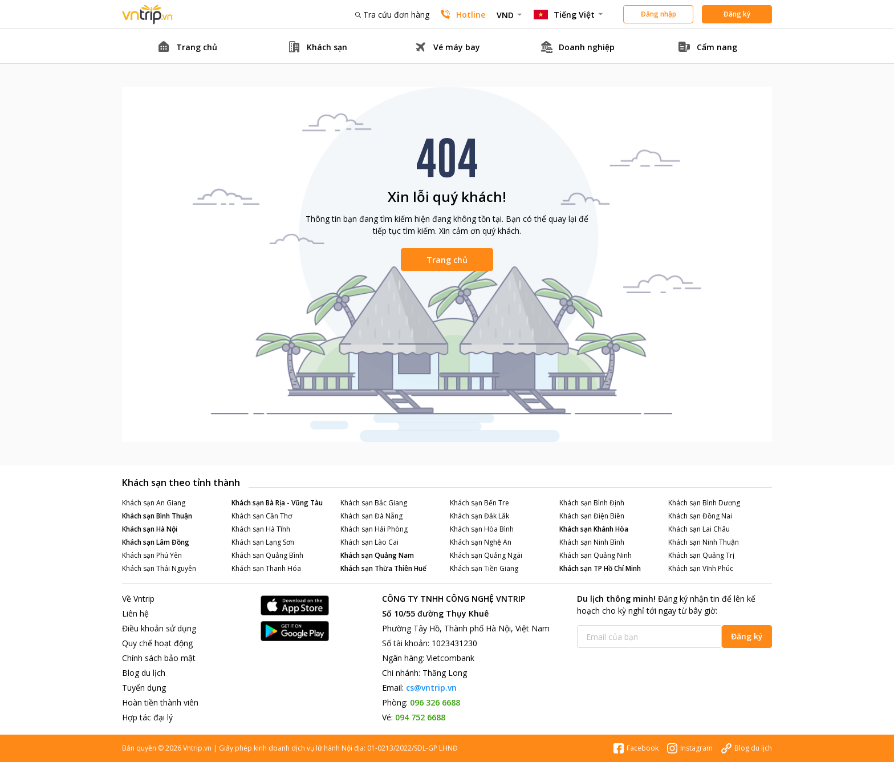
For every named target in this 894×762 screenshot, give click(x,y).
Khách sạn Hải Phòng (374, 529)
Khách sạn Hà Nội (149, 529)
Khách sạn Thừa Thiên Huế (383, 568)
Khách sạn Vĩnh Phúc (700, 568)
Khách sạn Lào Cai (369, 542)
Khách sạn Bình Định (591, 503)
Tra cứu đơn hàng (392, 14)
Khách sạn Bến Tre (479, 503)
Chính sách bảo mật (159, 657)
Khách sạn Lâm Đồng (155, 542)
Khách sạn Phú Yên (152, 555)
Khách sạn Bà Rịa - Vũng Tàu (277, 503)
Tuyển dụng (144, 687)
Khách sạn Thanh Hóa (266, 568)
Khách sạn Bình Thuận (157, 516)
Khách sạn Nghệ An (480, 542)
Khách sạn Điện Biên (591, 516)
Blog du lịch (143, 672)
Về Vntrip (138, 598)
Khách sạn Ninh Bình (591, 542)
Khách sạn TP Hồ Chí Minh (600, 568)
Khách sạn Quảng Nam (377, 555)
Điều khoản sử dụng (159, 628)
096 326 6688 (435, 702)
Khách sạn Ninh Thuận (703, 542)
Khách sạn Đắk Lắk (479, 516)
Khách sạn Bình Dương (704, 503)
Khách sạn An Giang (153, 503)
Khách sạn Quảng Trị (701, 555)
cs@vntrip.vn (431, 687)
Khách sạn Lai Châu (699, 529)
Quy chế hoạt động (157, 643)
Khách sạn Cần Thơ (261, 516)
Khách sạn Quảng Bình (267, 555)
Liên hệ (135, 613)
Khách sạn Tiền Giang (484, 568)
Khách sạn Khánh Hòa (593, 529)
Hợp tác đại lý (147, 717)
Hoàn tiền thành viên (160, 702)
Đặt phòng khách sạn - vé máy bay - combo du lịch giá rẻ (147, 14)
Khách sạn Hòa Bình (482, 529)
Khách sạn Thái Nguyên (159, 568)
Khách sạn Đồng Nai (700, 516)
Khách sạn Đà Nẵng (371, 516)
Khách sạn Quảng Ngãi (486, 555)
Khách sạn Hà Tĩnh (260, 529)
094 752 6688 (420, 717)
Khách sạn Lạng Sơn (262, 542)
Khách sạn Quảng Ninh (595, 555)
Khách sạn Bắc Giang (373, 503)
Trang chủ (447, 259)
